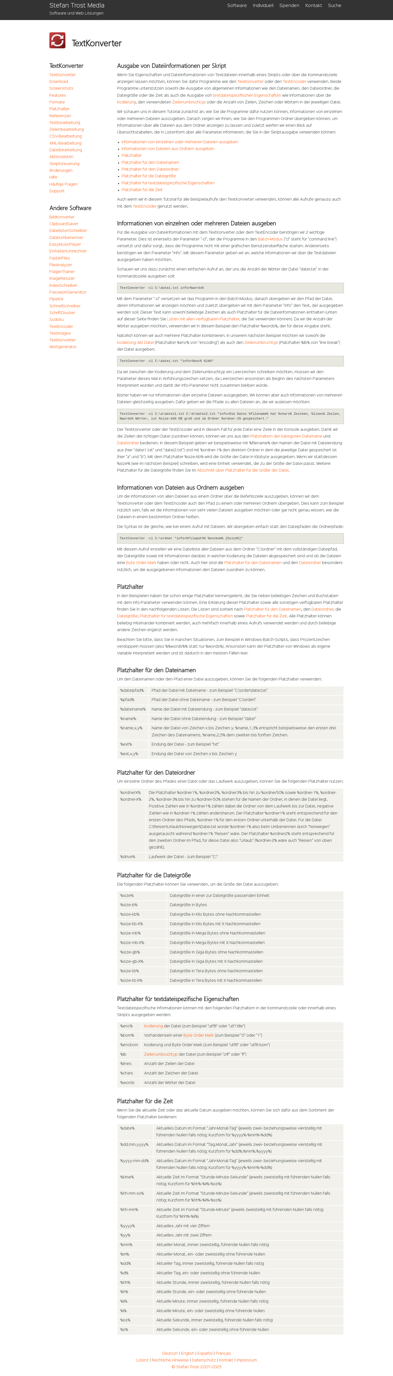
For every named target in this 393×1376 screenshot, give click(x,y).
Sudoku (56, 320)
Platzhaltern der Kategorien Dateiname (286, 436)
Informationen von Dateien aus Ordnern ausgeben (168, 149)
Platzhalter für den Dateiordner (150, 169)
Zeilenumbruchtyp (189, 102)
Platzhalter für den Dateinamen (150, 163)
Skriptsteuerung (64, 164)
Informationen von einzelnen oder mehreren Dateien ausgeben (180, 142)
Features (57, 95)
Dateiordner (128, 443)
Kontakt (313, 6)
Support (57, 191)
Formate (57, 102)
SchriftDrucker (62, 313)
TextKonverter (62, 75)
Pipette (56, 299)
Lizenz (142, 1360)
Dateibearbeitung (65, 150)
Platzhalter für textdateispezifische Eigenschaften (168, 183)
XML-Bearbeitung (65, 143)
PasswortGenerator (67, 292)
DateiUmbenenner (66, 238)
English (187, 1353)
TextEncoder (61, 327)
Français (223, 1353)
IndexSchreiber (63, 286)
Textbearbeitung (64, 123)
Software (237, 6)
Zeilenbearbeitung (66, 129)
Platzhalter (59, 109)
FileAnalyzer (60, 265)
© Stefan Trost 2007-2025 (197, 1367)
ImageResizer (62, 279)
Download (58, 82)
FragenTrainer (62, 272)
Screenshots (61, 88)
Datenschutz (204, 1360)
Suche (334, 6)
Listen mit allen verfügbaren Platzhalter (203, 319)
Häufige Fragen (63, 184)
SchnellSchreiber (64, 306)
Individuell (263, 6)
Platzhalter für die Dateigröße (149, 176)
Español (205, 1353)
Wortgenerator (62, 347)
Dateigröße (127, 616)
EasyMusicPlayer (65, 244)
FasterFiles (59, 258)
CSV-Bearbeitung (65, 136)
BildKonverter (61, 217)
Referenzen (60, 116)
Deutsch (170, 1353)
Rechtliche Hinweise (170, 1360)
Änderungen (60, 171)
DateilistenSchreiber (68, 231)
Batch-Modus (270, 239)
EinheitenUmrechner (68, 251)
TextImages (60, 333)
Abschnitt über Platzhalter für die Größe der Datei (242, 470)
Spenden (289, 6)
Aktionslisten (61, 157)
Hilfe (53, 177)
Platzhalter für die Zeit (142, 190)
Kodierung (126, 102)
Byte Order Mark (141, 563)
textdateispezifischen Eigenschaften (247, 95)
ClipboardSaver (63, 224)
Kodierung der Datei (135, 343)
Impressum (247, 1360)
